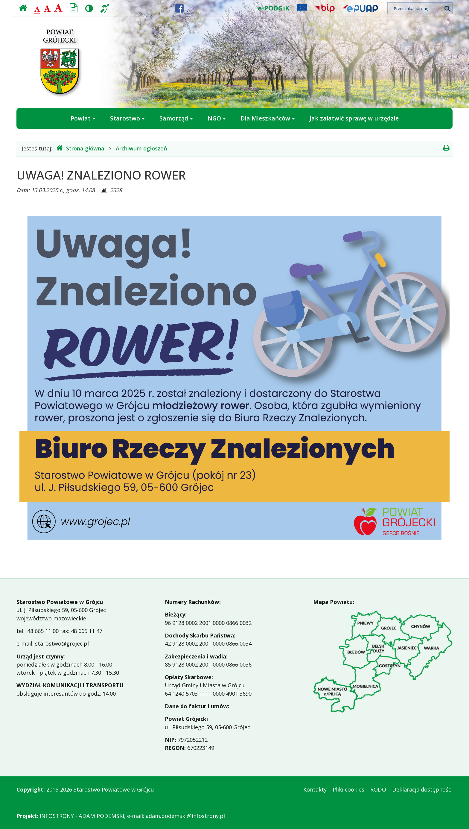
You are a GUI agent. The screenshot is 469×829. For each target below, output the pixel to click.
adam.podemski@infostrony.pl (185, 815)
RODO (378, 789)
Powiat (83, 118)
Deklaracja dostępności (422, 789)
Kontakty (315, 789)
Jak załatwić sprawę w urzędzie (354, 118)
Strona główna (80, 148)
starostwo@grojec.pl (62, 643)
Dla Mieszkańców (267, 118)
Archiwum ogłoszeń (141, 148)
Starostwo (127, 118)
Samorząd (176, 118)
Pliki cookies (348, 789)
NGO (217, 118)
